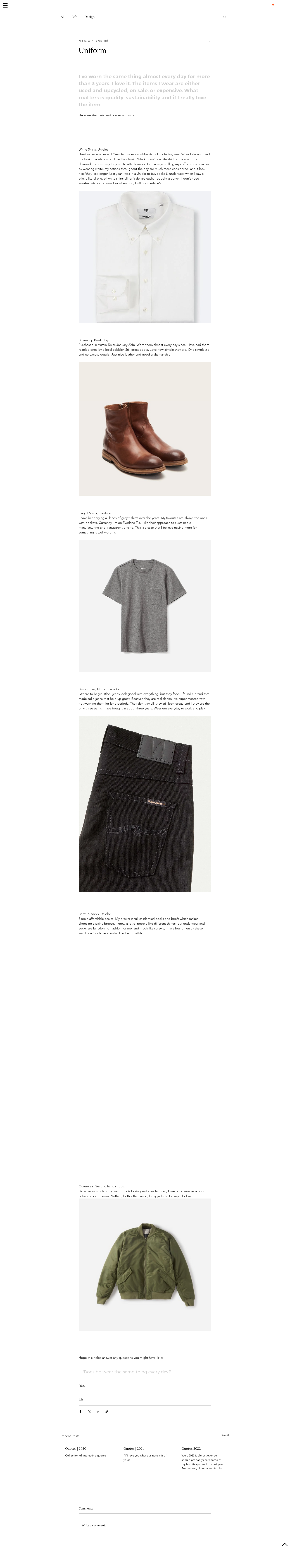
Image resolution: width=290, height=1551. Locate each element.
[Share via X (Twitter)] (89, 1411)
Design (89, 17)
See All (225, 1435)
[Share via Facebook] (80, 1411)
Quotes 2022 (191, 1448)
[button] (5, 5)
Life (74, 17)
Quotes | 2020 (75, 1448)
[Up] (284, 1544)
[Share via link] (106, 1411)
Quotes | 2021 (133, 1448)
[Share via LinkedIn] (98, 1411)
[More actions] (209, 40)
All (63, 17)
